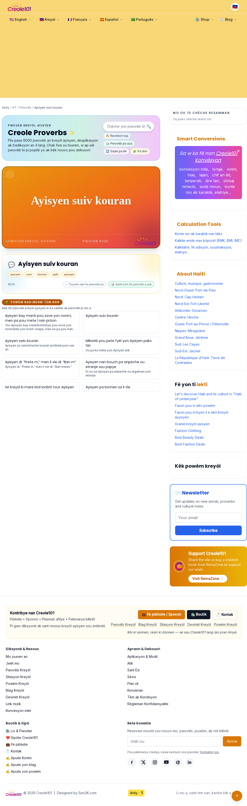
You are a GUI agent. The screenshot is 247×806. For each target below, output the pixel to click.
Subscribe (208, 530)
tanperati (193, 180)
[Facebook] (131, 762)
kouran (42, 274)
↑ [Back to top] (237, 795)
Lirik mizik (13, 704)
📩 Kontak (224, 614)
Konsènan (135, 690)
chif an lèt (221, 175)
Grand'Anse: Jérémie (191, 337)
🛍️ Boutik (198, 614)
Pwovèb (25, 107)
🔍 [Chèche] (148, 126)
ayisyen (15, 274)
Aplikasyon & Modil (142, 656)
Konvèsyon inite (18, 711)
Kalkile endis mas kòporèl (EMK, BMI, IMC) (208, 240)
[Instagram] (155, 762)
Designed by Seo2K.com (76, 793)
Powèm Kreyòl (225, 624)
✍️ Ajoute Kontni (19, 758)
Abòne (232, 741)
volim (231, 169)
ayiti (55, 274)
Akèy (5, 107)
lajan (203, 175)
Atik (130, 663)
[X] (143, 762)
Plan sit (132, 683)
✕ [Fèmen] (238, 150)
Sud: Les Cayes (187, 344)
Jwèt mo (12, 663)
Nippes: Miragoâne (190, 331)
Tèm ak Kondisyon (142, 697)
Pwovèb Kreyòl (123, 624)
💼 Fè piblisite (17, 744)
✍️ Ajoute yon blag (21, 765)
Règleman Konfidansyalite (147, 704)
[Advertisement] (123, 61)
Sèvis (131, 677)
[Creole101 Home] (19, 6)
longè (217, 169)
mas (191, 175)
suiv (29, 274)
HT (14, 107)
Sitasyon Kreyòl (172, 624)
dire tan (212, 180)
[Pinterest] (178, 762)
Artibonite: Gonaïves (191, 310)
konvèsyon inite (193, 169)
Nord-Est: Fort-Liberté (192, 304)
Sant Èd (133, 670)
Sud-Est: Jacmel (187, 351)
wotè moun (209, 186)
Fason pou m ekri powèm (195, 405)
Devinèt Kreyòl (199, 624)
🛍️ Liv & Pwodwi (19, 731)
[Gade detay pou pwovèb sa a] (40, 322)
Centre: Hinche (187, 317)
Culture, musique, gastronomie (199, 283)
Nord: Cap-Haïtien (189, 297)
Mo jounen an (16, 656)
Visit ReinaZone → (207, 579)
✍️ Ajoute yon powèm (23, 771)
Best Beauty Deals (189, 437)
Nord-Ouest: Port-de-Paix (195, 290)
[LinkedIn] (189, 762)
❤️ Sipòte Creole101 (22, 738)
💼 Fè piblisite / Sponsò (161, 614)
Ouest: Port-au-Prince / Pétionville (202, 324)
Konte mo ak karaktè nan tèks (198, 234)
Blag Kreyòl (147, 624)
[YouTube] (166, 762)
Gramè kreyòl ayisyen (192, 424)
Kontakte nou (209, 752)
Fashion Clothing (188, 431)
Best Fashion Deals (190, 444)
